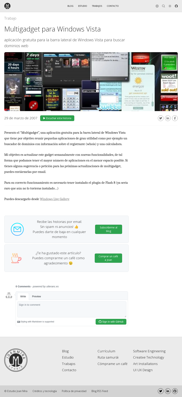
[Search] (163, 6)
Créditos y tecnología (45, 391)
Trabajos (97, 5)
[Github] (176, 6)
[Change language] (157, 6)
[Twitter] (161, 391)
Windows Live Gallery (54, 199)
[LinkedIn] (168, 391)
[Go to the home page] (17, 6)
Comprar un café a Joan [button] (108, 258)
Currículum (106, 351)
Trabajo (10, 18)
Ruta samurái (108, 357)
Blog (70, 5)
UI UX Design (143, 370)
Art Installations (145, 363)
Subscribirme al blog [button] (108, 229)
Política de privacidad (74, 391)
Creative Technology (148, 357)
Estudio (82, 5)
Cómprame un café (112, 363)
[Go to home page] (15, 359)
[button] (169, 6)
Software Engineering (149, 351)
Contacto (113, 5)
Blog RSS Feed (100, 391)
